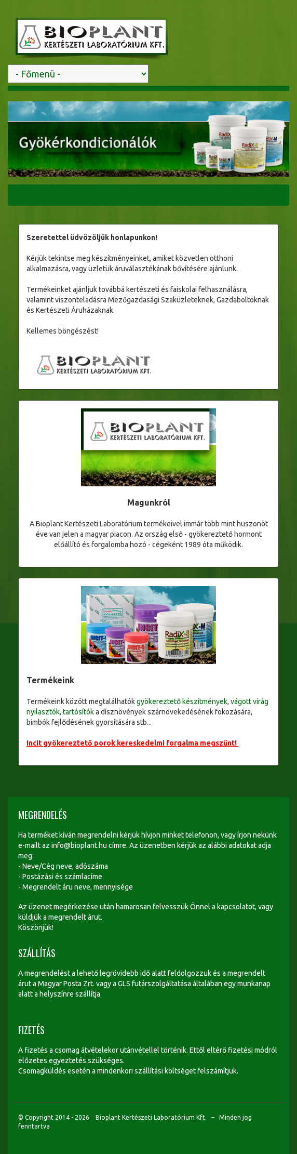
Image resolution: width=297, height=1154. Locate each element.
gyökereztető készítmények (182, 701)
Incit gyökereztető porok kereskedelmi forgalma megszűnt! (132, 743)
